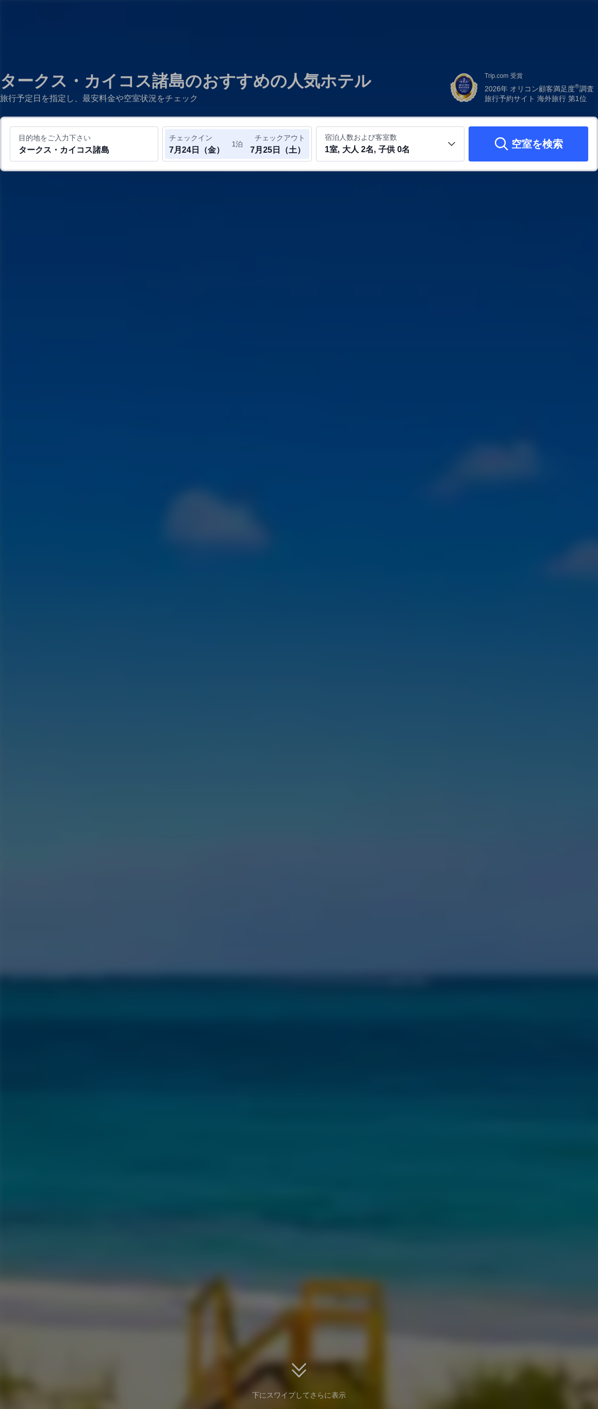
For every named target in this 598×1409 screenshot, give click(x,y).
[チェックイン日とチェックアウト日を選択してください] (200, 144)
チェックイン (190, 138)
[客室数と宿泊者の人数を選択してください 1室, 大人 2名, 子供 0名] (390, 144)
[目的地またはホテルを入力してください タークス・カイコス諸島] (84, 143)
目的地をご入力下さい (55, 138)
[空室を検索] (528, 143)
